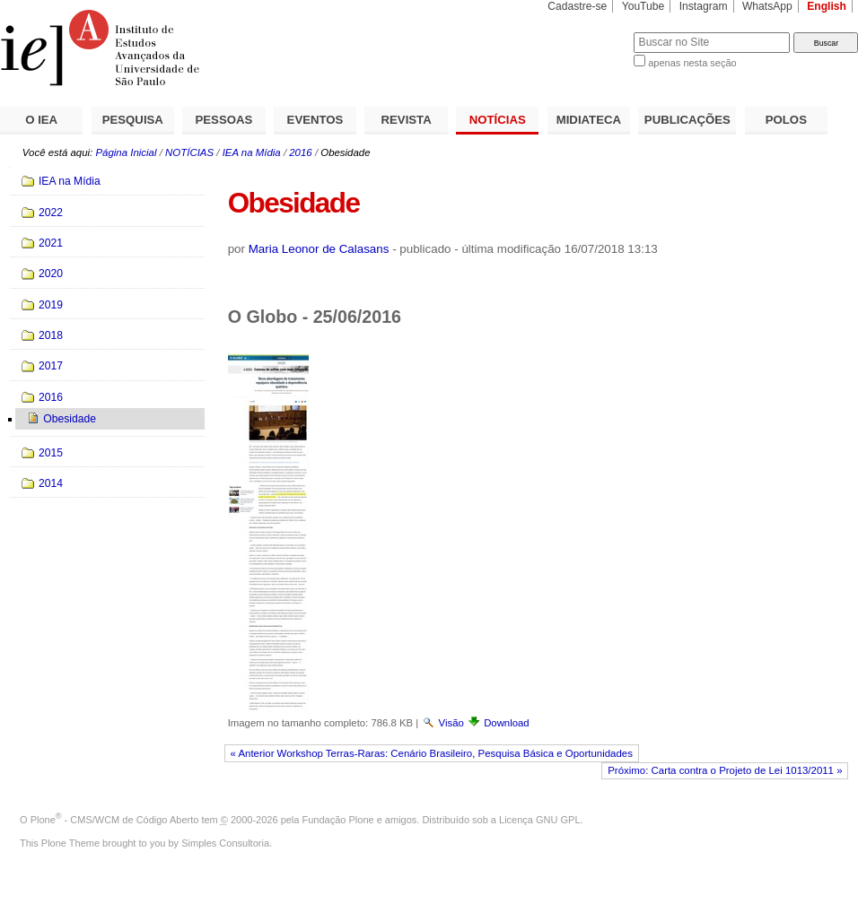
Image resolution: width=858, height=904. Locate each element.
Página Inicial (125, 152)
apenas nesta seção (692, 62)
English (826, 6)
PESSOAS (224, 119)
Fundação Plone (338, 819)
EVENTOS (315, 119)
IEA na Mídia (252, 152)
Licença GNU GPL (539, 819)
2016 (300, 152)
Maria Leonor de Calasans (319, 249)
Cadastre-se (577, 6)
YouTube (643, 6)
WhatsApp (767, 6)
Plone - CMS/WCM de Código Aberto (115, 819)
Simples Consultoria (225, 843)
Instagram (703, 6)
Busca (590, 31)
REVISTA (406, 119)
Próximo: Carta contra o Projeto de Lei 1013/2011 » (725, 770)
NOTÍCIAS (497, 119)
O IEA (41, 119)
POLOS (786, 119)
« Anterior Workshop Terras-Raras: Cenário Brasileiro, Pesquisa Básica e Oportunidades (431, 753)
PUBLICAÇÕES (687, 119)
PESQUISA (132, 119)
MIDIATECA (588, 119)
